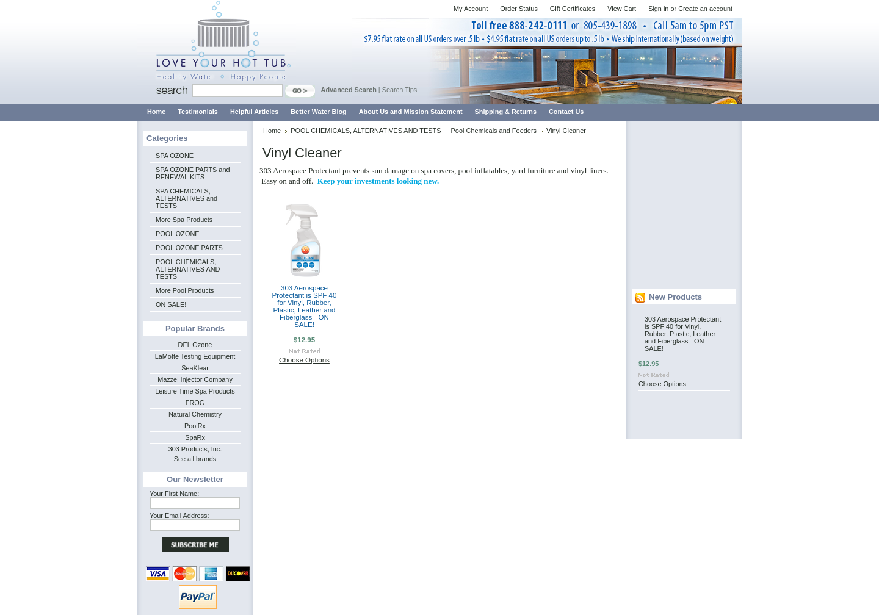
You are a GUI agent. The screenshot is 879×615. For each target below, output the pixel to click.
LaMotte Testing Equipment (195, 356)
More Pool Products (185, 290)
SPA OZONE (175, 155)
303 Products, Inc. (195, 449)
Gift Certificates (572, 8)
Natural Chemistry (195, 414)
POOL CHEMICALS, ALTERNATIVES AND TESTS (188, 269)
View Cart (621, 8)
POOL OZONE (178, 233)
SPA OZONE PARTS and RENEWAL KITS (193, 173)
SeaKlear (195, 368)
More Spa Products (184, 219)
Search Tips (399, 89)
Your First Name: (174, 493)
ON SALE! (171, 304)
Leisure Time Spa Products (195, 391)
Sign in (658, 8)
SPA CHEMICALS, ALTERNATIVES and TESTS (186, 198)
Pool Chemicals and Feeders (494, 130)
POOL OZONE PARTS (189, 247)
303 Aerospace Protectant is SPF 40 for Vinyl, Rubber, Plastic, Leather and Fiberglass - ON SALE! (304, 306)
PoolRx (195, 426)
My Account (471, 8)
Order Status (519, 8)
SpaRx (195, 437)
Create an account (705, 8)
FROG (195, 402)
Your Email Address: (179, 515)
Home (272, 130)
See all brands (195, 458)
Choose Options (304, 360)
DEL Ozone (195, 344)
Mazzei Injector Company (195, 379)
